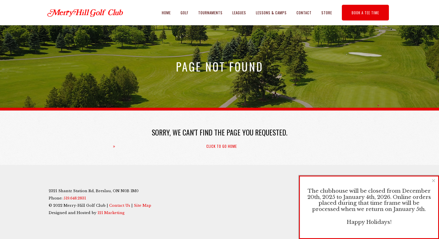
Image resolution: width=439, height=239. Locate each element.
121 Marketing (111, 212)
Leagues (239, 12)
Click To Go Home (221, 146)
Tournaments (210, 12)
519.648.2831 (75, 198)
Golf (184, 12)
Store (326, 12)
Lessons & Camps (271, 12)
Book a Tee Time (365, 12)
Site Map (142, 205)
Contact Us (119, 205)
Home (166, 12)
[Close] (433, 180)
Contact (304, 12)
